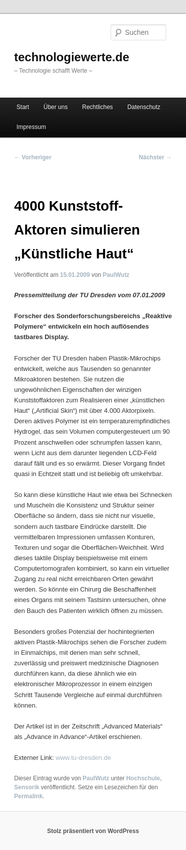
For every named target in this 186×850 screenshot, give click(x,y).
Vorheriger (33, 157)
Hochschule (143, 778)
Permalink (28, 796)
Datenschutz (144, 107)
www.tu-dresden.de (83, 757)
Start (22, 107)
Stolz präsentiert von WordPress (93, 831)
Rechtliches (97, 107)
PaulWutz (116, 274)
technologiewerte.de (71, 57)
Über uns (56, 107)
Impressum (31, 126)
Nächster (155, 157)
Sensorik (27, 787)
